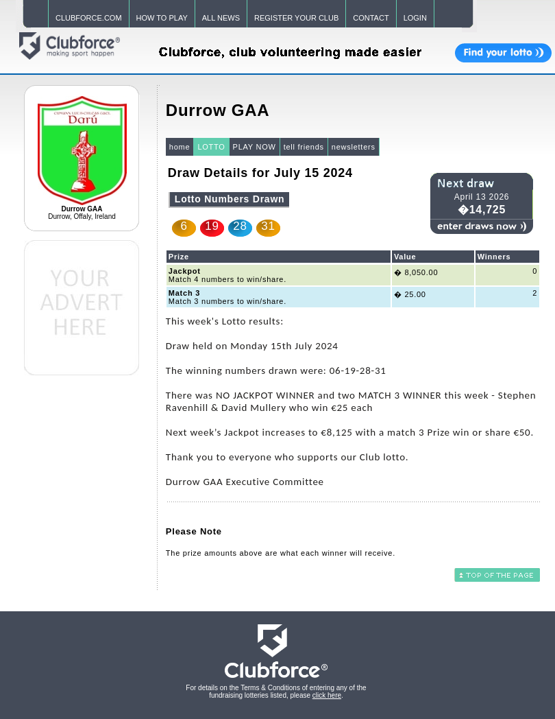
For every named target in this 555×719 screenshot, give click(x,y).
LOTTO (211, 147)
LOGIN (415, 18)
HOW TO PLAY (162, 18)
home (179, 147)
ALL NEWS (221, 18)
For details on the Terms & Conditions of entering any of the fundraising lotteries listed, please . (276, 691)
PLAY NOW (254, 147)
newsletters (353, 147)
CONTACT (370, 18)
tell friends (304, 147)
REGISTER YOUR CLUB (296, 18)
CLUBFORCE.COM (89, 18)
